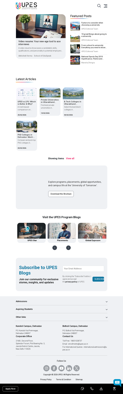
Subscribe (99, 279)
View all (70, 158)
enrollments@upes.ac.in (78, 344)
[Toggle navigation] (105, 6)
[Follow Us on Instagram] (46, 368)
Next (68, 247)
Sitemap (79, 379)
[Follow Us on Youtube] (61, 368)
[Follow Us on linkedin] (69, 368)
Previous (54, 247)
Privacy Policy (46, 379)
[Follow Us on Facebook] (54, 368)
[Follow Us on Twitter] (76, 368)
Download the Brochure (60, 194)
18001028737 (76, 341)
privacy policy (71, 282)
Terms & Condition (63, 379)
